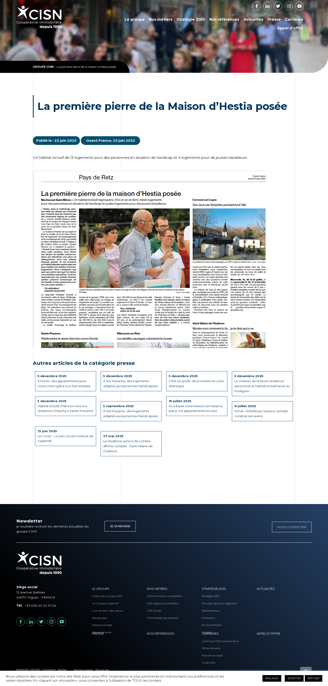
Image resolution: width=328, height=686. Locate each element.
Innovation (208, 612)
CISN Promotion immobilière (154, 595)
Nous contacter (291, 527)
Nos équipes (99, 612)
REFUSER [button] (314, 678)
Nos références (224, 19)
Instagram (55, 621)
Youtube (303, 4)
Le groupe (135, 19)
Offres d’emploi (208, 646)
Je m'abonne (120, 526)
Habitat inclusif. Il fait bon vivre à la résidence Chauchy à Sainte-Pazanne (64, 408)
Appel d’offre (290, 28)
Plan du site (102, 669)
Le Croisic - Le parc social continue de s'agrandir (65, 436)
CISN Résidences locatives (154, 612)
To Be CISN (208, 657)
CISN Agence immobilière (154, 601)
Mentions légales (83, 669)
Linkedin (271, 4)
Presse (274, 19)
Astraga (62, 669)
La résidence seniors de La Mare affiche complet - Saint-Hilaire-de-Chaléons (129, 444)
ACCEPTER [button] (294, 678)
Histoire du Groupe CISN (99, 595)
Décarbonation (208, 606)
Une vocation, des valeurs (99, 606)
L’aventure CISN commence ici (208, 640)
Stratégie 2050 (191, 19)
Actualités (253, 19)
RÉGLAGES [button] (272, 678)
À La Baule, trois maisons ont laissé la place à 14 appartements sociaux (196, 406)
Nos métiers (160, 19)
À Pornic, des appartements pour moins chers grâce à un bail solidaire (66, 381)
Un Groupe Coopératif (99, 601)
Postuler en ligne (208, 651)
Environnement (208, 617)
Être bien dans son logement (208, 601)
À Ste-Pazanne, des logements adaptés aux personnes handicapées (127, 383)
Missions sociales (99, 617)
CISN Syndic (154, 606)
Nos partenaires (99, 623)
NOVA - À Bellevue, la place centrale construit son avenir (256, 411)
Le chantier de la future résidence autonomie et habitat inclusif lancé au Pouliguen (261, 383)
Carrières (294, 19)
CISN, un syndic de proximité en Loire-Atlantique (194, 381)
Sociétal (206, 623)
